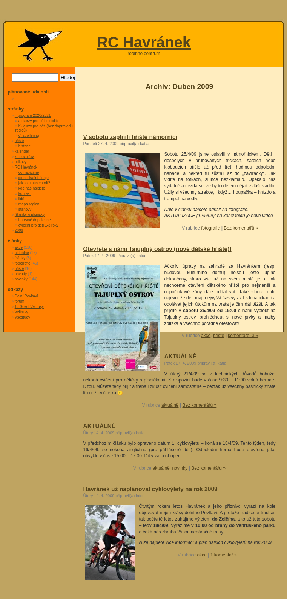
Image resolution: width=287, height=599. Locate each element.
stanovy (24, 209)
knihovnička (24, 157)
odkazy (21, 162)
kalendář (22, 151)
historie (24, 146)
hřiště (218, 335)
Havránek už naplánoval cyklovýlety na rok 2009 (150, 489)
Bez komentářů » (241, 228)
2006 (19, 230)
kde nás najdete (31, 188)
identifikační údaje (33, 178)
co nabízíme (28, 172)
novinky (179, 468)
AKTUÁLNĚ (180, 356)
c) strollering (28, 135)
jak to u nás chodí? (34, 183)
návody (21, 274)
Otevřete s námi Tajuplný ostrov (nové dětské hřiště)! (157, 249)
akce (205, 335)
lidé (21, 199)
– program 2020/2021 (33, 115)
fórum (20, 301)
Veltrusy (21, 312)
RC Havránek (144, 42)
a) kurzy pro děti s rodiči (38, 121)
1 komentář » (223, 555)
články (20, 258)
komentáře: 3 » (243, 335)
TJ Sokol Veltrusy (29, 307)
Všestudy (22, 317)
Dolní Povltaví (26, 296)
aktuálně (169, 405)
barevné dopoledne (34, 220)
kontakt (24, 193)
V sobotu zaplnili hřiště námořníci (130, 137)
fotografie (210, 228)
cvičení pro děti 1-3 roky (38, 225)
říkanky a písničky (30, 215)
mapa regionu (29, 204)
